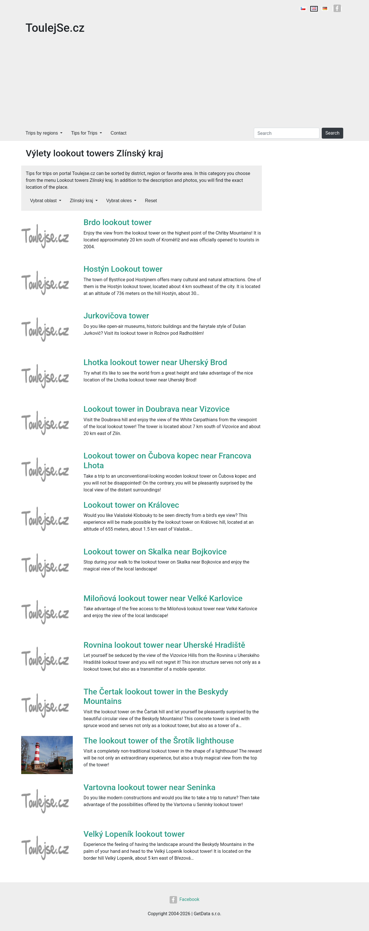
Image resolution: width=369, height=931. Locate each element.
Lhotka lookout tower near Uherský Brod (155, 362)
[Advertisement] (184, 82)
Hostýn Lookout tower (123, 269)
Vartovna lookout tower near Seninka (150, 787)
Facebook (184, 899)
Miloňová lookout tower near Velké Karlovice (163, 598)
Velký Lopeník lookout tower (134, 834)
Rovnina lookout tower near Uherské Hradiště (164, 645)
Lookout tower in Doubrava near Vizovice (157, 409)
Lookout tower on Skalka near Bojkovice (155, 551)
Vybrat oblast (43, 200)
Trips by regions (41, 133)
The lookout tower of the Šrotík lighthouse (159, 740)
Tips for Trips (84, 133)
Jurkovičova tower (116, 315)
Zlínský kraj (81, 200)
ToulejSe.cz (55, 28)
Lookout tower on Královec (131, 505)
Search (332, 133)
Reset (151, 200)
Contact (118, 133)
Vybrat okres (119, 200)
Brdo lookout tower (118, 222)
